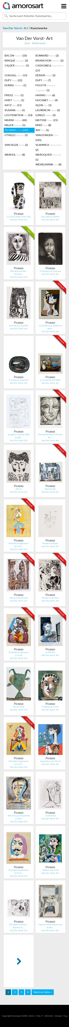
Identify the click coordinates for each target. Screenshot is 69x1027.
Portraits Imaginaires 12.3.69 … (19, 762)
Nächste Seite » (43, 992)
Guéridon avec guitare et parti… (50, 327)
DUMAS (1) (15, 85)
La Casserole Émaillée (50, 380)
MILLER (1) (15, 125)
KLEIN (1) (44, 105)
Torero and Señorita (18, 597)
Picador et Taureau (50, 597)
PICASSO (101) (16, 130)
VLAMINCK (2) (48, 147)
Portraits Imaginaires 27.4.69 (19, 654)
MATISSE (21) (47, 120)
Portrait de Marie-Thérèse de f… (50, 436)
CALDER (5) (17, 65)
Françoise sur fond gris (50, 271)
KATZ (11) (13, 105)
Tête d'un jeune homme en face (19, 817)
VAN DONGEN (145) (47, 137)
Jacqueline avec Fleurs (50, 761)
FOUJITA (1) (45, 88)
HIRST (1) (14, 100)
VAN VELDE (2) (16, 144)
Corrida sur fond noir (19, 380)
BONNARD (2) (47, 55)
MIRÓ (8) (43, 125)
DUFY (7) (43, 80)
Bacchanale (50, 488)
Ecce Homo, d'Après (50, 216)
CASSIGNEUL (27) (49, 68)
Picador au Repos (50, 543)
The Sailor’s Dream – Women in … (18, 926)
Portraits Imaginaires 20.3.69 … (19, 545)
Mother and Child (50, 870)
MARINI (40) (16, 120)
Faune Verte (18, 706)
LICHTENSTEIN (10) (18, 115)
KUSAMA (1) (15, 110)
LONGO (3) (46, 115)
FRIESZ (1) (14, 95)
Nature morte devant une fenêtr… (50, 926)
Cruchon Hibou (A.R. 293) (19, 216)
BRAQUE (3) (16, 60)
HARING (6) (45, 95)
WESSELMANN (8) (48, 164)
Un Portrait (50, 815)
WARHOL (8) (15, 154)
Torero (18, 488)
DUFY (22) (13, 80)
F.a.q (65, 1015)
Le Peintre (50, 652)
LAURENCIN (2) (48, 110)
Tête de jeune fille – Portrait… (18, 272)
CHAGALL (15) (16, 75)
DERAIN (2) (45, 75)
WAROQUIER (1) (48, 157)
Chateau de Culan (50, 706)
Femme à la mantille (18, 325)
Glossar (58, 1015)
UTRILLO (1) (16, 135)
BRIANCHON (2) (49, 60)
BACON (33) (16, 55)
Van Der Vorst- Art (15, 28)
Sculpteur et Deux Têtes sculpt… (19, 436)
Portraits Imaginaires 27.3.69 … (19, 871)
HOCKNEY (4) (47, 100)
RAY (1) (42, 130)
